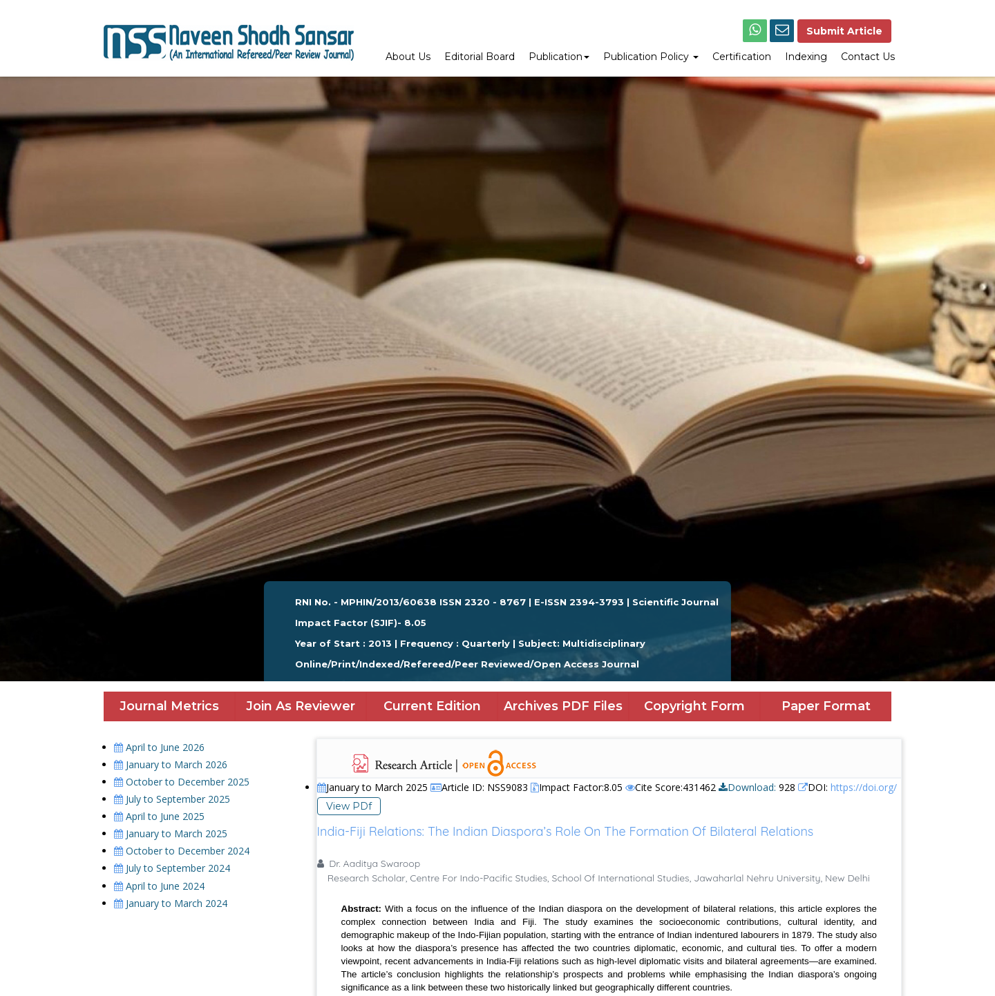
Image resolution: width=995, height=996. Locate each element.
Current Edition (432, 706)
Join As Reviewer (300, 706)
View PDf (349, 806)
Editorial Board (479, 56)
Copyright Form (694, 706)
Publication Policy (651, 56)
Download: (747, 787)
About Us (408, 56)
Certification (741, 56)
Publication (559, 56)
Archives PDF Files (563, 706)
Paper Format (826, 706)
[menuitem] (408, 58)
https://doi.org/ (864, 787)
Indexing (806, 56)
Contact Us (868, 56)
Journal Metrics (169, 706)
